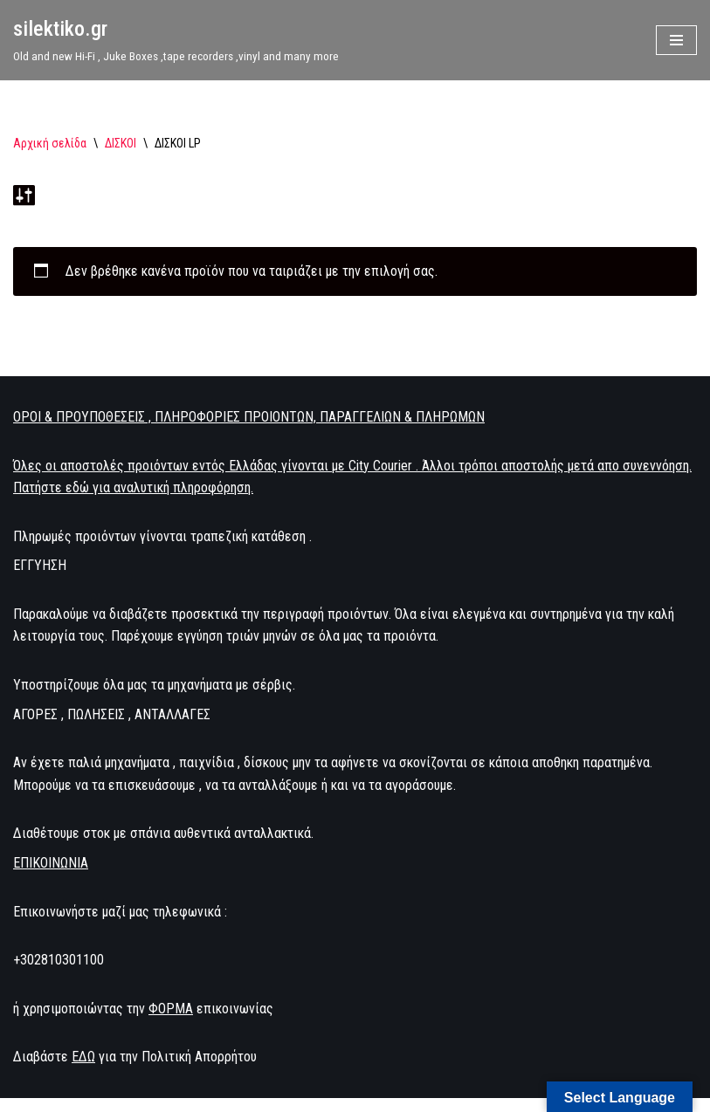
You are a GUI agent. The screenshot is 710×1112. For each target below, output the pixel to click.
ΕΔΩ (83, 1056)
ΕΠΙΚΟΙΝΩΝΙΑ (50, 863)
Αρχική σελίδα (49, 143)
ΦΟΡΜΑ (170, 1008)
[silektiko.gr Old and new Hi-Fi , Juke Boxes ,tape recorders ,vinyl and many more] (176, 40)
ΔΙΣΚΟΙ (120, 143)
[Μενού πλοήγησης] (676, 40)
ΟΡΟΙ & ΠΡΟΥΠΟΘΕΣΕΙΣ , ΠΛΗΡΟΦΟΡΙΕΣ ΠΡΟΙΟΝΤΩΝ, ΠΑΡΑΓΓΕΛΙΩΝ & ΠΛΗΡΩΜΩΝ (249, 416)
